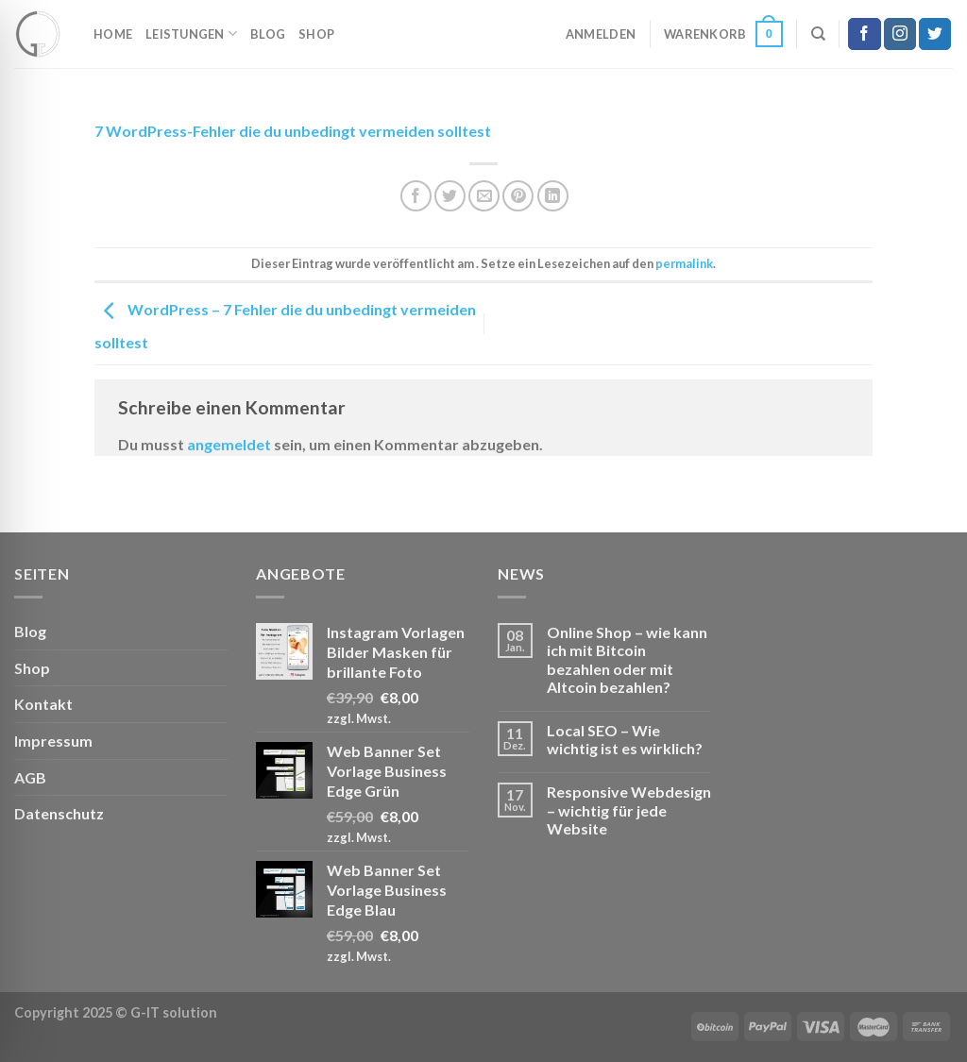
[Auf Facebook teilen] (416, 195)
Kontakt (43, 704)
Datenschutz (59, 813)
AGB (30, 777)
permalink (684, 263)
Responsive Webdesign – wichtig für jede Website (629, 809)
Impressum (53, 741)
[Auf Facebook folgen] (864, 34)
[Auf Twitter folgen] (935, 34)
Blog (267, 34)
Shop (316, 34)
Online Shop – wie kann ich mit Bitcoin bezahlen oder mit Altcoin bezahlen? (627, 659)
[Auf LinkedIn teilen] (552, 195)
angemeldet (229, 444)
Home (112, 34)
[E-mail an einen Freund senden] (484, 195)
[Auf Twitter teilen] (450, 195)
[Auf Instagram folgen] (900, 34)
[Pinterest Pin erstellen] (518, 195)
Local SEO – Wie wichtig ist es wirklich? (625, 739)
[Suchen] (818, 34)
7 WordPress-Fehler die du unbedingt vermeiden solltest (292, 131)
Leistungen (191, 33)
